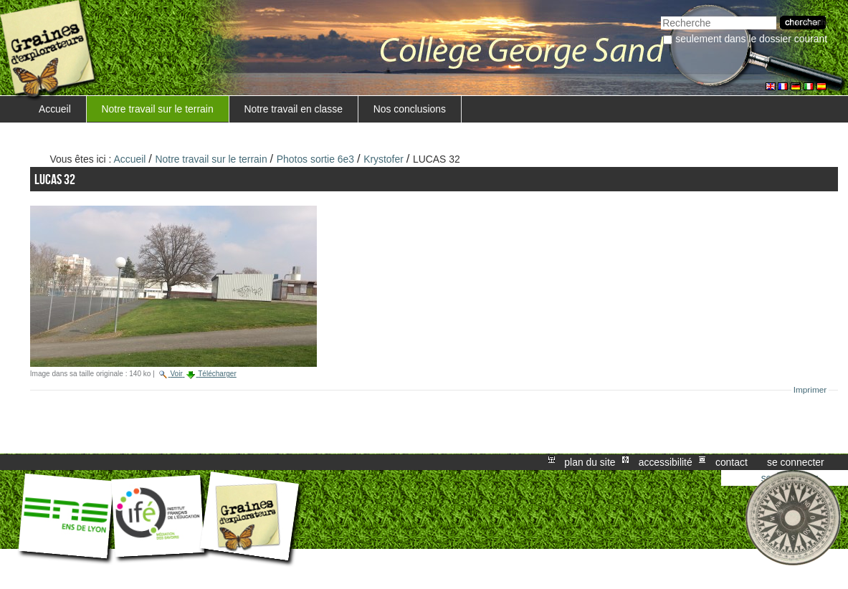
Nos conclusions (409, 109)
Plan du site (589, 462)
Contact (731, 462)
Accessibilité (665, 462)
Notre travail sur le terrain (158, 109)
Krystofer (383, 159)
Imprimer (810, 390)
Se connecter (795, 462)
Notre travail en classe (293, 109)
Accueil (55, 109)
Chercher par (660, 14)
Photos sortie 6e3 (315, 159)
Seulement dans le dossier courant (751, 38)
